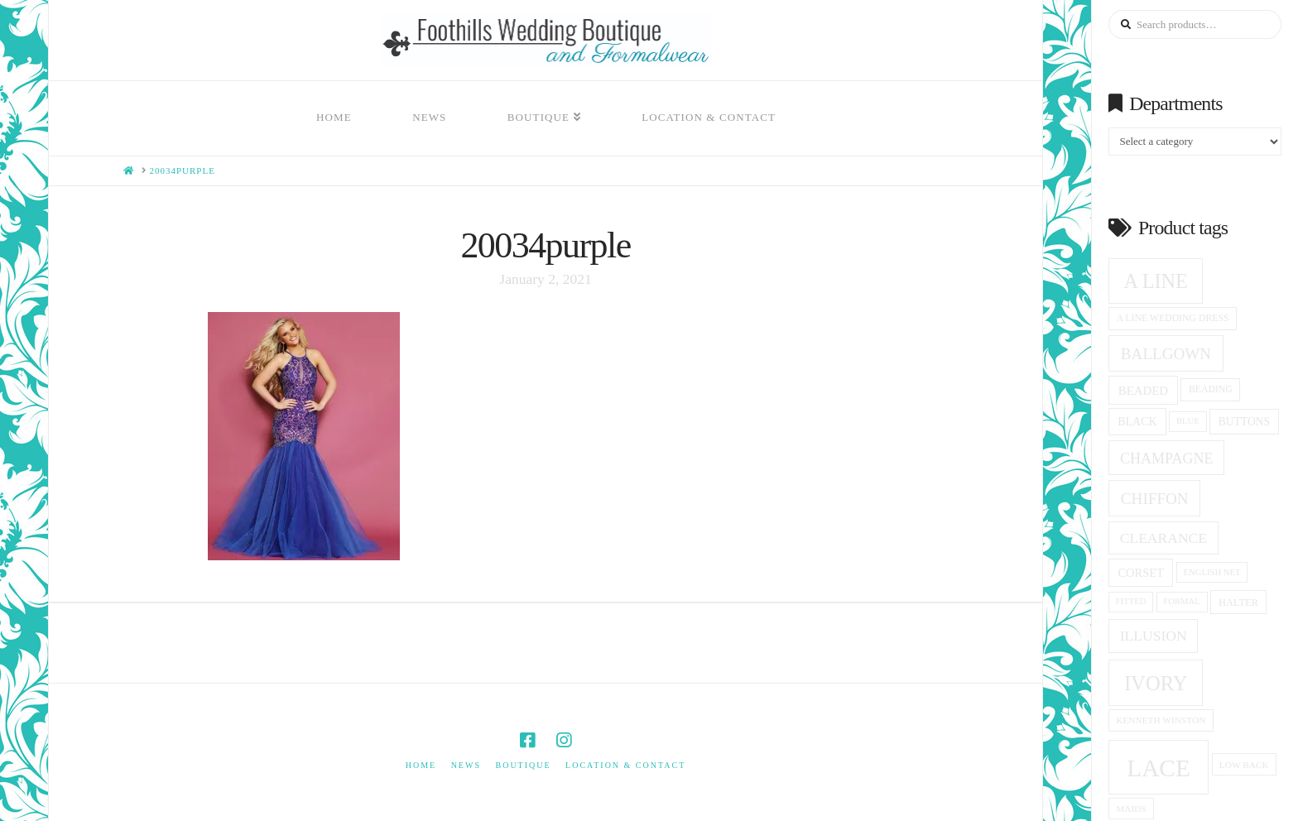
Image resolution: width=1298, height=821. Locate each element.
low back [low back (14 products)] (1244, 765)
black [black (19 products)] (1137, 421)
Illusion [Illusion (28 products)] (1153, 635)
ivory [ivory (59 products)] (1156, 683)
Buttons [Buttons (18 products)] (1244, 421)
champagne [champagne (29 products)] (1166, 458)
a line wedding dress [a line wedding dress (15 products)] (1173, 318)
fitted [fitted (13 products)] (1131, 601)
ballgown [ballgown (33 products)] (1166, 353)
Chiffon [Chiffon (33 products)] (1155, 498)
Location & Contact (625, 765)
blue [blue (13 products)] (1187, 420)
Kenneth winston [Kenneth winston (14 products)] (1160, 720)
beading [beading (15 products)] (1211, 389)
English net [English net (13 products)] (1212, 572)
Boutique (522, 765)
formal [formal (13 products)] (1181, 601)
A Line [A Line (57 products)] (1156, 281)
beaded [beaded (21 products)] (1143, 390)
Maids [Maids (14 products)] (1131, 809)
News (466, 765)
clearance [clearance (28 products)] (1163, 538)
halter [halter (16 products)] (1238, 602)
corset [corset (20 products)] (1140, 572)
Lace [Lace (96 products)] (1158, 768)
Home (421, 765)
